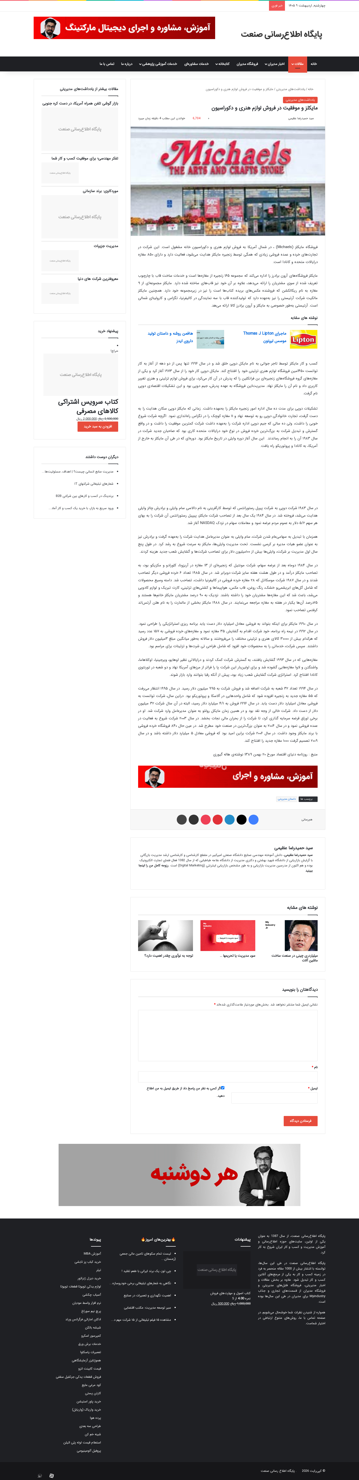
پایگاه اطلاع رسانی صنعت (278, 1471)
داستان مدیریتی (287, 799)
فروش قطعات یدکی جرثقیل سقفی (78, 1376)
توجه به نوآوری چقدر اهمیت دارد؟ (168, 955)
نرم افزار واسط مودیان (86, 1303)
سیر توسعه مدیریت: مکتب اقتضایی (147, 1307)
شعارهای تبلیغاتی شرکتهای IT (94, 483)
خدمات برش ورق (89, 1344)
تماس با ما (107, 64)
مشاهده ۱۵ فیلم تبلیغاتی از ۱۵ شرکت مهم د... (141, 1319)
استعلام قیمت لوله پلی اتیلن (82, 1442)
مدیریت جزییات (106, 246)
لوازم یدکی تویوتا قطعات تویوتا (80, 1286)
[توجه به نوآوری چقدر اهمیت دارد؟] (165, 935)
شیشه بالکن (93, 1327)
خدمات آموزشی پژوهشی (159, 64)
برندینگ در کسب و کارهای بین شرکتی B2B (84, 496)
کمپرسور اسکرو (91, 1335)
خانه (316, 64)
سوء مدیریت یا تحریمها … (237, 955)
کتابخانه (223, 64)
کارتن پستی (93, 1393)
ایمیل (313, 1088)
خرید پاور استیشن (89, 1401)
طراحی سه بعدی (90, 1426)
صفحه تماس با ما (312, 1318)
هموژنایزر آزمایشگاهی (86, 1360)
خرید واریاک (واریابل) (86, 1409)
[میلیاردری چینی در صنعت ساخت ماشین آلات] (290, 935)
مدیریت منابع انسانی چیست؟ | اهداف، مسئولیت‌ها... (77, 471)
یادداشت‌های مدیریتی (290, 89)
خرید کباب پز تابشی (88, 1262)
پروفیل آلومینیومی (89, 1450)
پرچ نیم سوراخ (91, 1311)
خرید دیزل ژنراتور (89, 1278)
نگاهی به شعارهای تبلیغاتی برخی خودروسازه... (140, 1283)
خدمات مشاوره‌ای (196, 64)
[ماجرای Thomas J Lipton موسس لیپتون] (303, 339)
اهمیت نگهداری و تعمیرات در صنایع (147, 1295)
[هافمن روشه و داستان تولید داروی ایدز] (210, 339)
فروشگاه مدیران (247, 64)
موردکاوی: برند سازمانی (100, 191)
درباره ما (126, 64)
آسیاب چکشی (92, 1294)
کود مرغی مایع (91, 1385)
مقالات (298, 64)
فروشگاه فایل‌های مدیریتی (282, 1285)
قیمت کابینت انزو (89, 1368)
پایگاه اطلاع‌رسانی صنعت (308, 1236)
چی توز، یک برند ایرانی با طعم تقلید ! (146, 1271)
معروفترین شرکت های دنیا (98, 279)
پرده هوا (95, 1418)
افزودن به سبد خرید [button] (98, 426)
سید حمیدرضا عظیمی (301, 118)
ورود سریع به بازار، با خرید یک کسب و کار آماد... (81, 508)
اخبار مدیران (276, 64)
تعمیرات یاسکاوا (90, 1352)
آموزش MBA (92, 1253)
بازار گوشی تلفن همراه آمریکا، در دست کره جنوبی (80, 103)
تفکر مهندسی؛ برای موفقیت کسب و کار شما (84, 158)
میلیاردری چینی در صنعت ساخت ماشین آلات (294, 958)
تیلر (98, 1270)
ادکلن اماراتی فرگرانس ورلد (83, 1319)
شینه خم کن (93, 1434)
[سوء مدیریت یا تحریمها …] (227, 935)
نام (315, 1067)
